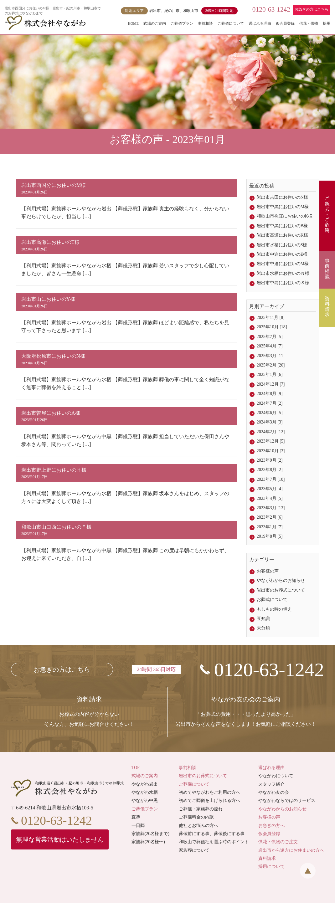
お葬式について (272, 599)
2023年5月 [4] (270, 488)
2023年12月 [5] (271, 441)
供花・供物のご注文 (278, 841)
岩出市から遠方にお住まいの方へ (291, 850)
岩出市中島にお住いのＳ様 (283, 282)
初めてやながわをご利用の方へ (209, 792)
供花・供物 (308, 24)
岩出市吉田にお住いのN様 (282, 197)
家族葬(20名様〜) (148, 841)
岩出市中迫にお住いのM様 (283, 263)
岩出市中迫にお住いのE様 (282, 254)
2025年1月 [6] (270, 374)
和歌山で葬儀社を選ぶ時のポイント (214, 841)
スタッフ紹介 (271, 784)
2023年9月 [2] (270, 460)
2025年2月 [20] (271, 365)
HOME (133, 24)
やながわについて (275, 775)
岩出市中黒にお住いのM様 (283, 206)
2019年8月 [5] (270, 536)
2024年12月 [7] (271, 384)
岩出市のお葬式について (281, 590)
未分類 (263, 628)
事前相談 (205, 24)
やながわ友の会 (273, 792)
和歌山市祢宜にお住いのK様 (284, 216)
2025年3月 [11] (271, 355)
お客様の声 (268, 571)
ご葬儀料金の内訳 (196, 817)
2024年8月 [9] (270, 393)
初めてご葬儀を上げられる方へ (209, 800)
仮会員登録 (285, 24)
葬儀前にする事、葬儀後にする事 (212, 833)
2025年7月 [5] (270, 336)
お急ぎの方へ (271, 825)
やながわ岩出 (144, 784)
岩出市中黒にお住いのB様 (282, 225)
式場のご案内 (154, 24)
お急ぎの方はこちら (311, 10)
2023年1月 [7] (270, 527)
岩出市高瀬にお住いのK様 (282, 235)
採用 (326, 24)
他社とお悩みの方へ (198, 825)
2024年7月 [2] (270, 403)
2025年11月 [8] (271, 317)
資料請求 (267, 858)
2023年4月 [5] (270, 498)
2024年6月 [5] (270, 412)
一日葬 (138, 825)
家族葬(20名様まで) (150, 833)
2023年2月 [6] (270, 517)
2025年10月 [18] (272, 327)
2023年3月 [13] (271, 507)
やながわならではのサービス (286, 800)
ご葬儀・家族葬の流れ (201, 809)
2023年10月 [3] (271, 451)
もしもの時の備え (274, 609)
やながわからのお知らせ (281, 580)
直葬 (135, 817)
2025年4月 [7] (270, 346)
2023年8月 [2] (270, 469)
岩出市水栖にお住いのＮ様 (283, 273)
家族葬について (194, 850)
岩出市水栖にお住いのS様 (282, 245)
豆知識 (263, 618)
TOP (135, 767)
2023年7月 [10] (271, 479)
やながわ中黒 (144, 800)
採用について (271, 866)
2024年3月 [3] (270, 422)
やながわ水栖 (144, 792)
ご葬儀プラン (182, 24)
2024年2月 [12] (271, 431)
